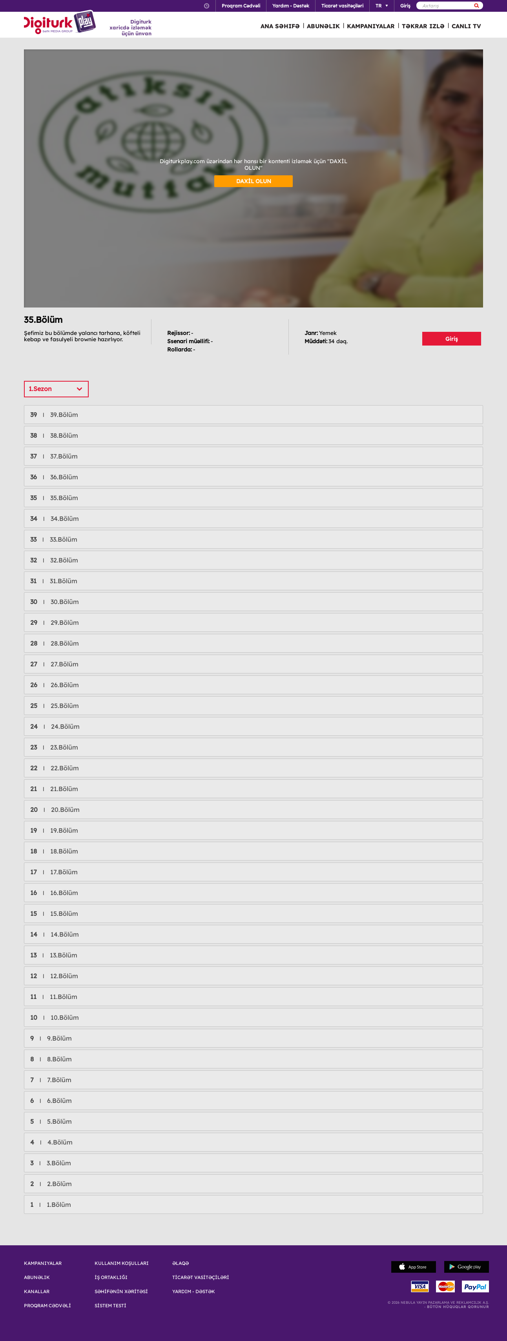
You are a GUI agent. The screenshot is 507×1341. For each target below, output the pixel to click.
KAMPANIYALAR (371, 26)
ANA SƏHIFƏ (280, 26)
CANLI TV (466, 26)
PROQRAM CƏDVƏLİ (47, 1305)
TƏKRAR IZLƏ (423, 26)
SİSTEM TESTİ (110, 1305)
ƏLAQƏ (180, 1263)
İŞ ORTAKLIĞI (111, 1277)
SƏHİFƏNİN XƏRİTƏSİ (121, 1291)
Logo (61, 23)
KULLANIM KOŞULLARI (122, 1263)
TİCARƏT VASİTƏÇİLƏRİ (200, 1277)
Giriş (451, 338)
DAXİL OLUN (253, 181)
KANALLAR (36, 1291)
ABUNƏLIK (323, 26)
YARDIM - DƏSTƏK (193, 1291)
